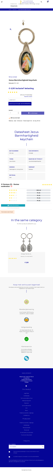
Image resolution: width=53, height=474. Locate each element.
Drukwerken (14, 3)
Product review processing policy (13, 207)
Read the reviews (28, 96)
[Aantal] (14, 113)
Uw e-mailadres (12, 444)
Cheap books (14, 6)
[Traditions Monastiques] (27, 2)
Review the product (13, 205)
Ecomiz (29, 470)
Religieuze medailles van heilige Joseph (29, 3)
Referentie (11, 83)
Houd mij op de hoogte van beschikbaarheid (20, 103)
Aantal (11, 110)
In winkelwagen (32, 113)
